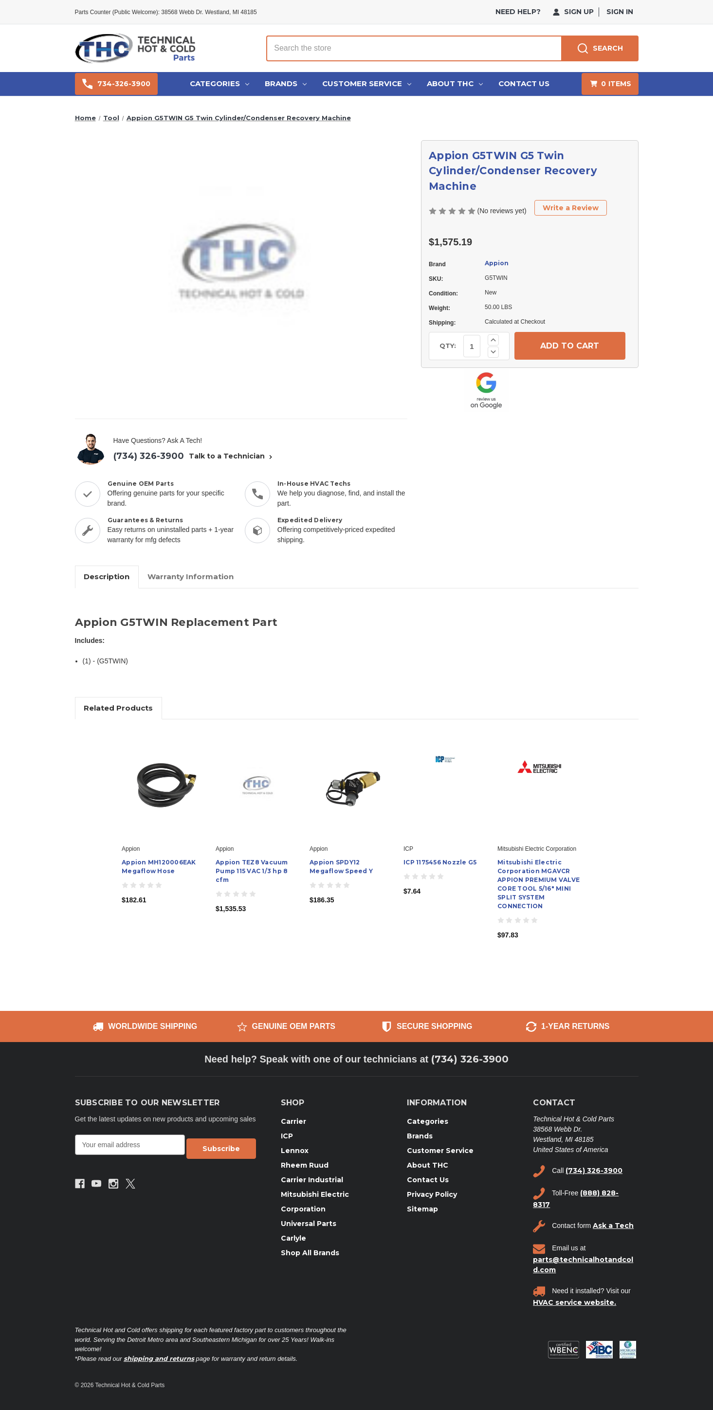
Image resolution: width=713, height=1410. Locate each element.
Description (106, 576)
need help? (518, 11)
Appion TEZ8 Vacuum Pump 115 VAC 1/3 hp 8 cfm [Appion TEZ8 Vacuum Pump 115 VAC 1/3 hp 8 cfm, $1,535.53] (252, 871)
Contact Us (523, 83)
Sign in (619, 11)
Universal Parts (308, 1223)
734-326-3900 (116, 84)
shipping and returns (159, 1358)
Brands (286, 83)
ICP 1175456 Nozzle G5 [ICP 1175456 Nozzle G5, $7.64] (439, 862)
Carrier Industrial (312, 1179)
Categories (219, 83)
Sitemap (422, 1209)
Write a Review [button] (571, 207)
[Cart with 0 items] (610, 84)
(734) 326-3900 (148, 456)
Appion (497, 263)
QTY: (447, 345)
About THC (455, 83)
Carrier (293, 1121)
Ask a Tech (613, 1225)
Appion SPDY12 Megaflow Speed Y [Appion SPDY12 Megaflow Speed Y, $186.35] (341, 867)
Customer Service (366, 83)
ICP (287, 1136)
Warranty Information (190, 576)
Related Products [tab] (118, 708)
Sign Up (573, 11)
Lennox (295, 1150)
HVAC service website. (574, 1302)
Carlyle (293, 1238)
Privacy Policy (432, 1194)
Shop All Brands (310, 1252)
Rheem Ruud (305, 1165)
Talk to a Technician (231, 456)
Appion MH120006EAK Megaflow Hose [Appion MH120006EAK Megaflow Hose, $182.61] (159, 867)
